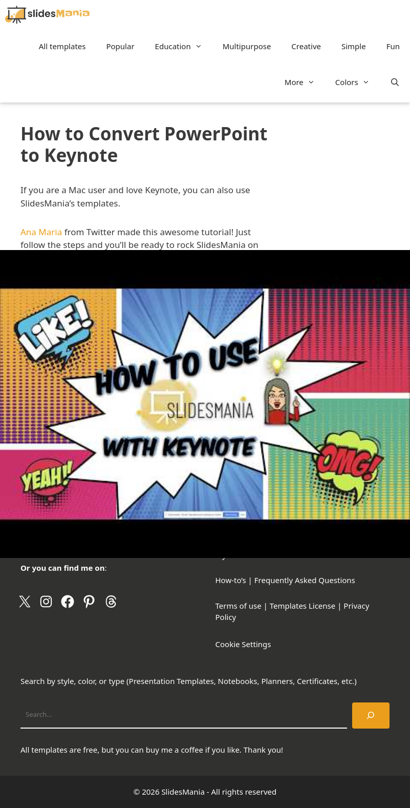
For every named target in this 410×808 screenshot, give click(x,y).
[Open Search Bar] (395, 82)
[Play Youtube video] (205, 404)
